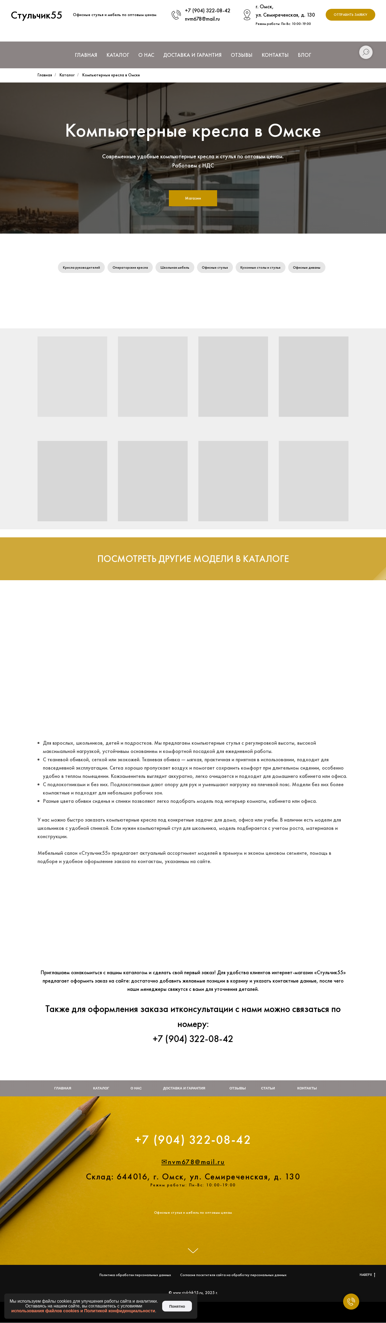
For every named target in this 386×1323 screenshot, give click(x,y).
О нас (146, 54)
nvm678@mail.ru (202, 18)
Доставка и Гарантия (192, 54)
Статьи (268, 1089)
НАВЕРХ (367, 1274)
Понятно (177, 1306)
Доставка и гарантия (184, 1089)
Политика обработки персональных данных (135, 1275)
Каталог (67, 74)
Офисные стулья (216, 267)
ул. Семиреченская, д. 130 (285, 14)
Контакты (275, 54)
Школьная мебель (176, 267)
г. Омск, (265, 6)
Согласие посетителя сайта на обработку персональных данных (233, 1275)
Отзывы (242, 54)
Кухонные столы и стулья (263, 267)
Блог (304, 54)
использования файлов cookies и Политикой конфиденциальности (83, 1311)
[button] (350, 15)
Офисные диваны (309, 267)
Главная (86, 54)
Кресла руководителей (79, 267)
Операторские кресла (130, 267)
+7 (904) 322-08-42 (207, 10)
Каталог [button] (117, 54)
